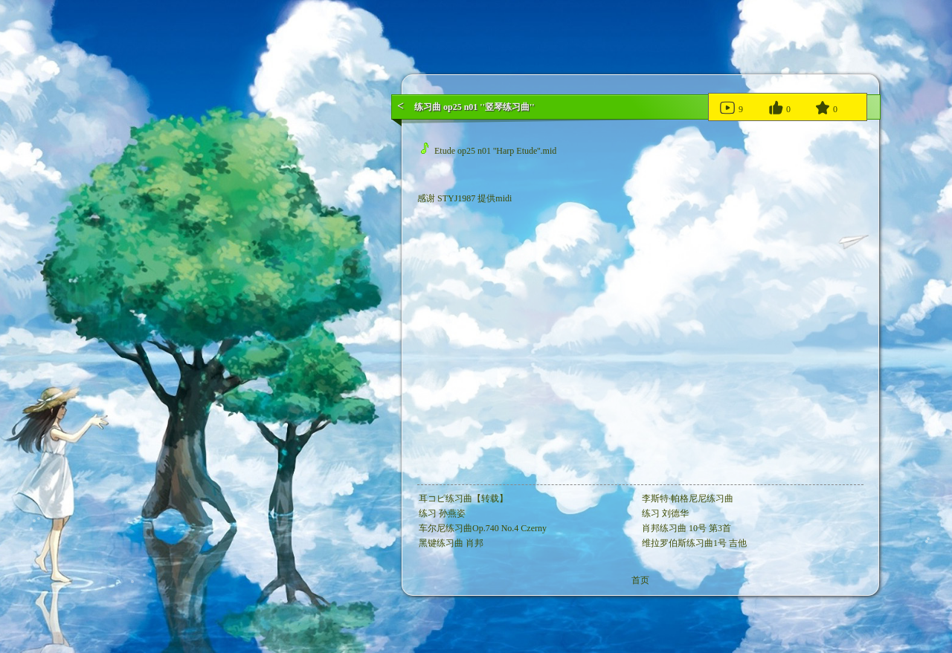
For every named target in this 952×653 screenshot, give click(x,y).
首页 (640, 580)
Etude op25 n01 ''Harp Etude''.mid (488, 151)
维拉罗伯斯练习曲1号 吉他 (694, 543)
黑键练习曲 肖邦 (451, 543)
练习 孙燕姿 (442, 513)
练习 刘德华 (665, 513)
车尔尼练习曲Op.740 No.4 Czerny (483, 528)
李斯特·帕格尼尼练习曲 (687, 498)
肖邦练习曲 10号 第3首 (686, 528)
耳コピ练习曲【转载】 (463, 498)
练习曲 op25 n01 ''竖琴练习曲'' (474, 107)
